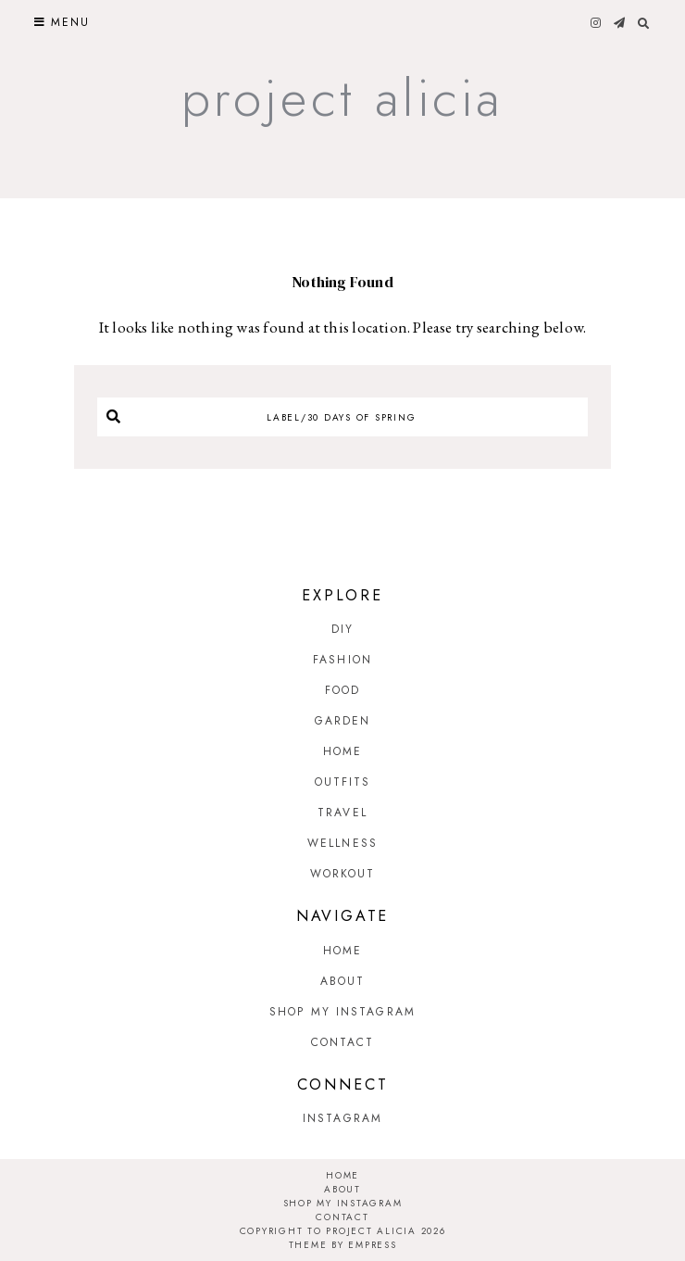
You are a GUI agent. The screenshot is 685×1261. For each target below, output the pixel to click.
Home (342, 751)
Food (342, 690)
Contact (343, 1042)
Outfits (343, 782)
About (343, 981)
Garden (343, 720)
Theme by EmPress (343, 1245)
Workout (343, 873)
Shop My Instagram (342, 1011)
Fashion (342, 659)
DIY (342, 629)
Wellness (342, 843)
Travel (342, 812)
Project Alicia (342, 97)
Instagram (342, 1118)
